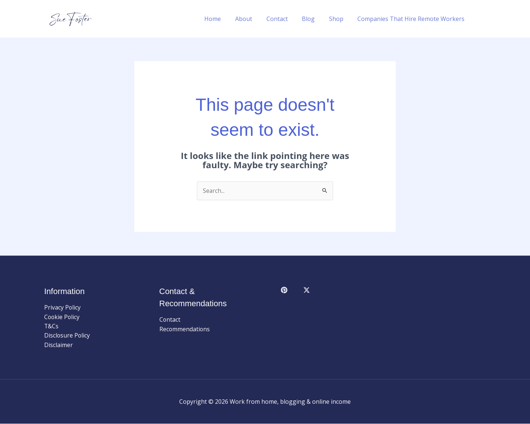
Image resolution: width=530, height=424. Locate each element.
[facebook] (285, 290)
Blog (314, 19)
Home (226, 19)
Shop (340, 19)
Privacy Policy (62, 307)
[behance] (308, 290)
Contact (285, 19)
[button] (482, 19)
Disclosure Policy (67, 336)
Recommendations (185, 329)
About (254, 19)
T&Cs (51, 326)
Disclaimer (58, 345)
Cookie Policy (62, 317)
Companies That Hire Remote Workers (412, 19)
